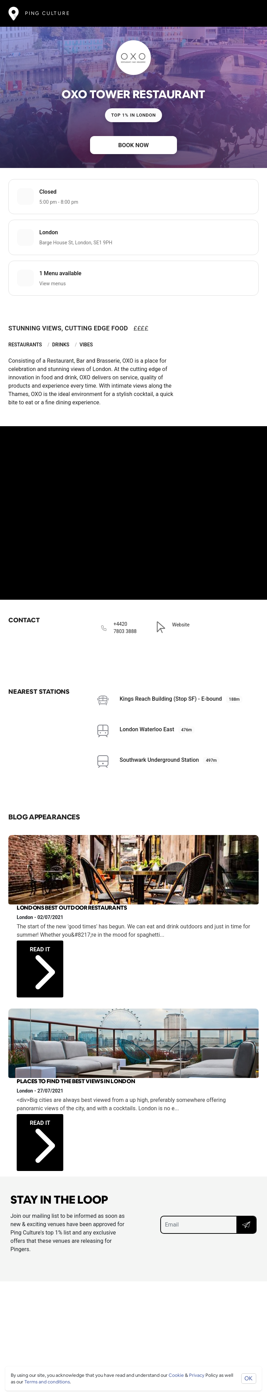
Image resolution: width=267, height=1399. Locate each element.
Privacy (196, 1375)
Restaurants (25, 344)
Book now (133, 145)
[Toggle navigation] (248, 13)
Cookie (176, 1375)
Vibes (86, 344)
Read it (42, 960)
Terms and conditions (47, 1382)
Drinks (60, 344)
